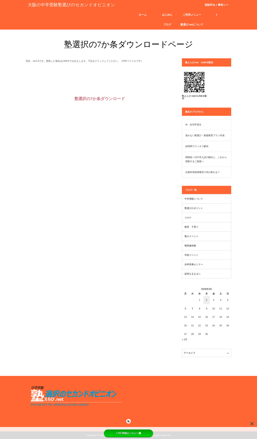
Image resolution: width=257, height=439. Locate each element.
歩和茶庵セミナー (194, 264)
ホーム (143, 14)
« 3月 (184, 339)
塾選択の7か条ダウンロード (99, 98)
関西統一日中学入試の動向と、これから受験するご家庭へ (206, 159)
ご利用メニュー (192, 14)
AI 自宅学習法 (193, 124)
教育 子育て (191, 227)
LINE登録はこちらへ (128, 433)
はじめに (167, 14)
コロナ (188, 217)
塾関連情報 (190, 245)
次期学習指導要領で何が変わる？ (202, 172)
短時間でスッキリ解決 (196, 146)
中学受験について (194, 198)
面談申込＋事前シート (216, 6)
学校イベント (191, 255)
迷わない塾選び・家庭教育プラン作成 (204, 135)
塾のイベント (191, 236)
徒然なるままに (193, 273)
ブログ (167, 24)
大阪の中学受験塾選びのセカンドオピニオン (71, 4)
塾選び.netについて (191, 24)
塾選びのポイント (194, 208)
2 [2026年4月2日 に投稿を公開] (206, 300)
